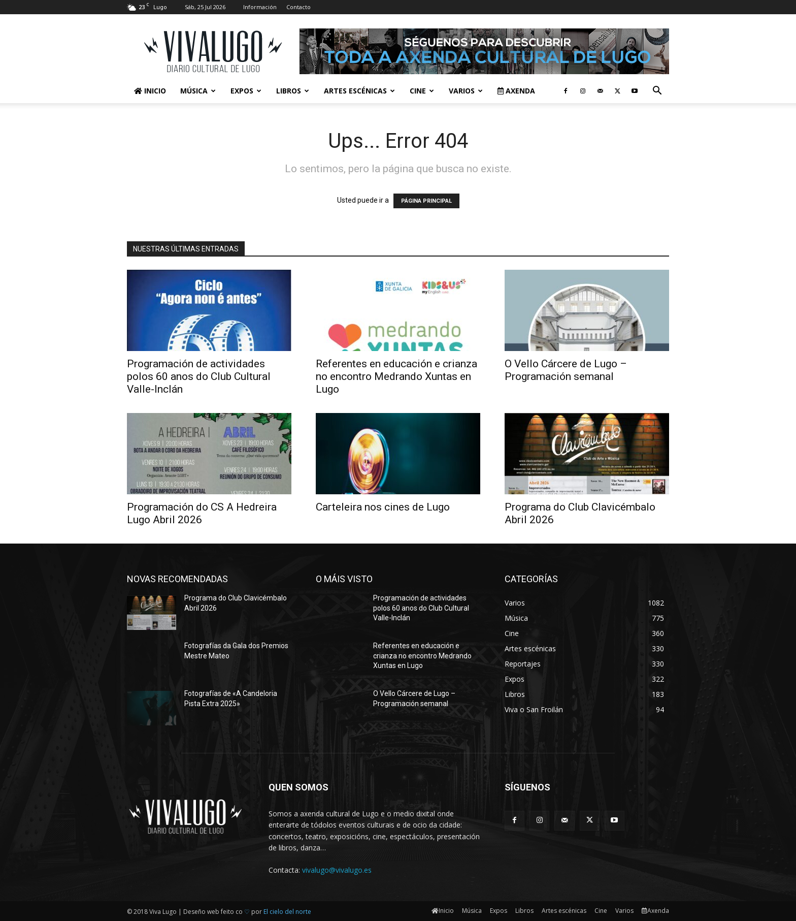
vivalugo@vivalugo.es (337, 870)
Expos (245, 91)
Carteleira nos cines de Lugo (383, 507)
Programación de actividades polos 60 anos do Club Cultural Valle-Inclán (199, 376)
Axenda (516, 91)
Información (260, 7)
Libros (292, 91)
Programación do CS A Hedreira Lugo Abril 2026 (202, 513)
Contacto (298, 7)
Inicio (150, 91)
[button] (657, 92)
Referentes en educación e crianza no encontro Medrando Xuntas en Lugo (396, 376)
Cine (422, 91)
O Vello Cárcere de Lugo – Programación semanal (566, 370)
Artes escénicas (359, 91)
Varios (466, 91)
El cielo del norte (287, 911)
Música (198, 91)
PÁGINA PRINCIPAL (426, 201)
